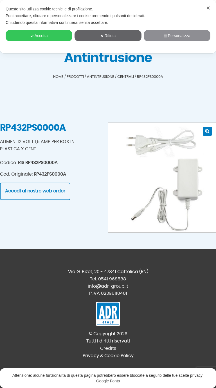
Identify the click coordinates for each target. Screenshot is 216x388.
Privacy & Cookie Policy (108, 355)
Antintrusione (100, 77)
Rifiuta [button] (108, 35)
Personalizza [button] (177, 35)
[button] (207, 131)
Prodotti (75, 77)
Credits (108, 348)
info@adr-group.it (108, 286)
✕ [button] (208, 8)
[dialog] (108, 26)
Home (58, 77)
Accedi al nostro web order (35, 191)
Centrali (125, 77)
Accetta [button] (39, 35)
